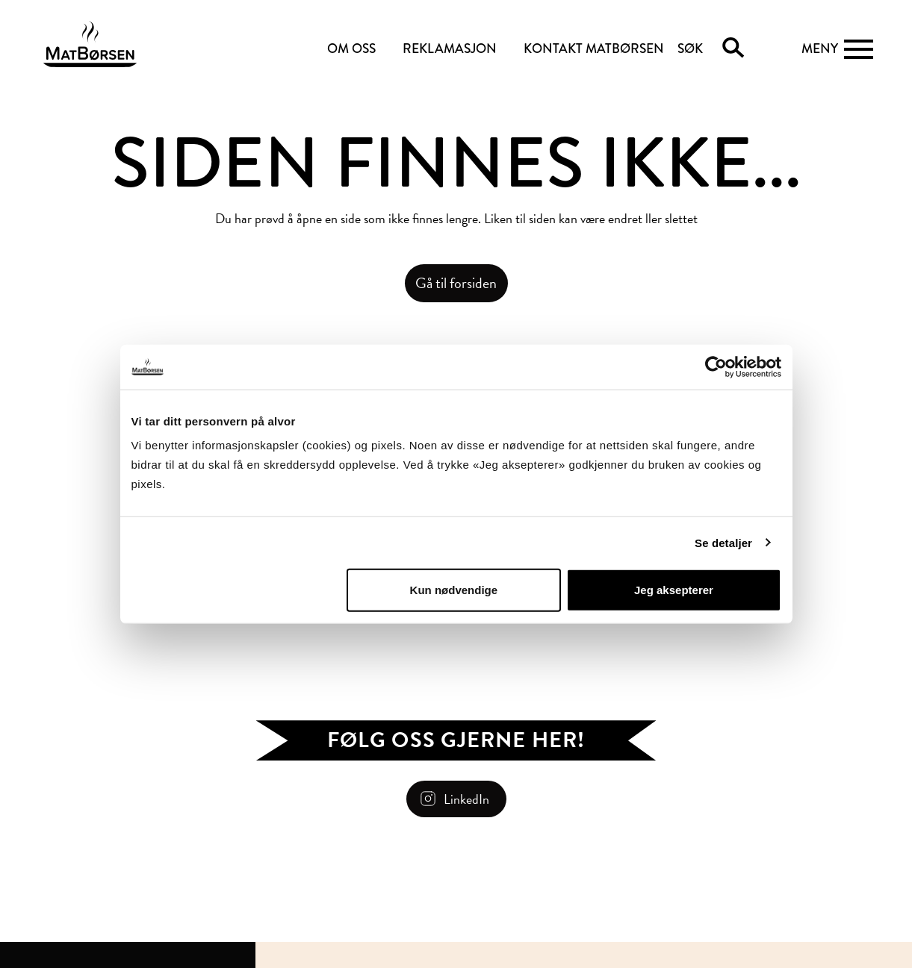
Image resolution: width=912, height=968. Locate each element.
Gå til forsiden (456, 283)
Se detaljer (723, 542)
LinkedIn (466, 799)
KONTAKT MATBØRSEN (594, 49)
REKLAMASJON (450, 49)
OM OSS (351, 49)
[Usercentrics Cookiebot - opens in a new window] (716, 366)
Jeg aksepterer (673, 590)
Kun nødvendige (454, 590)
